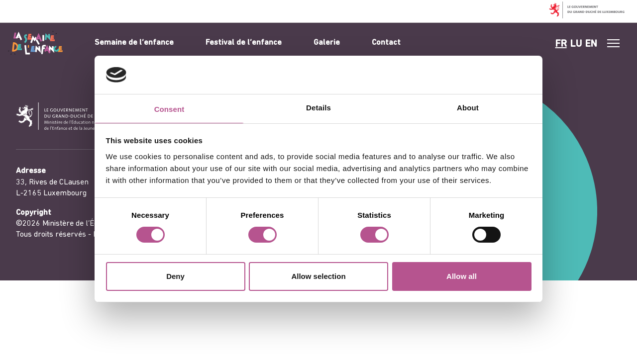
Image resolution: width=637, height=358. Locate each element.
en (591, 44)
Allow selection (318, 276)
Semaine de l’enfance (134, 43)
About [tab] (468, 107)
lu (576, 44)
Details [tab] (318, 107)
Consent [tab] (169, 109)
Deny (175, 276)
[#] (613, 43)
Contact (386, 43)
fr (561, 44)
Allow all (461, 276)
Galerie (327, 43)
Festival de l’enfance (244, 43)
